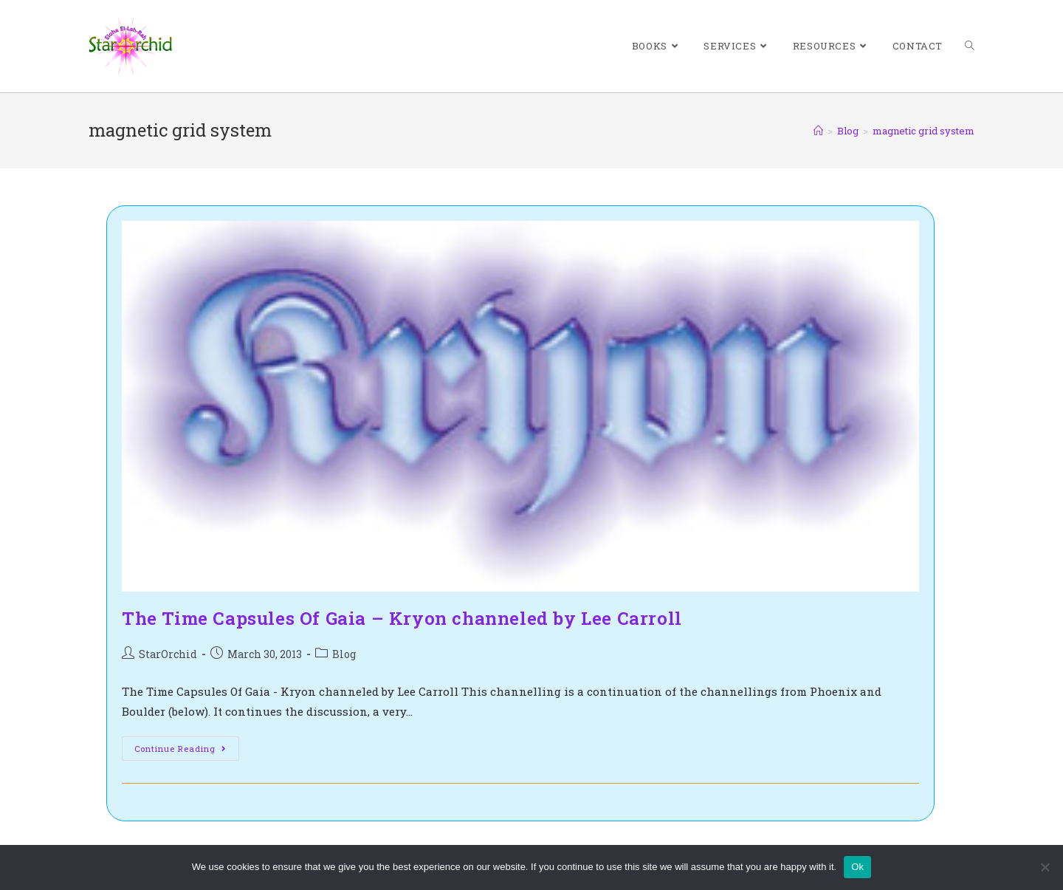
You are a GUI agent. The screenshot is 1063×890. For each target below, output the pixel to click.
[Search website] (969, 46)
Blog (344, 654)
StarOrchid (168, 654)
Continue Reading (186, 751)
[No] (1044, 867)
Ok (857, 866)
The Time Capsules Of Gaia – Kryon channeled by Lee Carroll (402, 618)
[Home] (818, 130)
